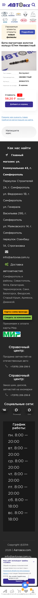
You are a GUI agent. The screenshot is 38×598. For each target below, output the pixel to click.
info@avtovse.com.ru (16, 257)
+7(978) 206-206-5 (16, 367)
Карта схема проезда (15, 312)
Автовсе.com (22, 550)
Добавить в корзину (19, 104)
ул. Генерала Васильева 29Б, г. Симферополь (15, 213)
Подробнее (27, 32)
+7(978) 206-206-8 (16, 395)
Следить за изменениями (17, 317)
